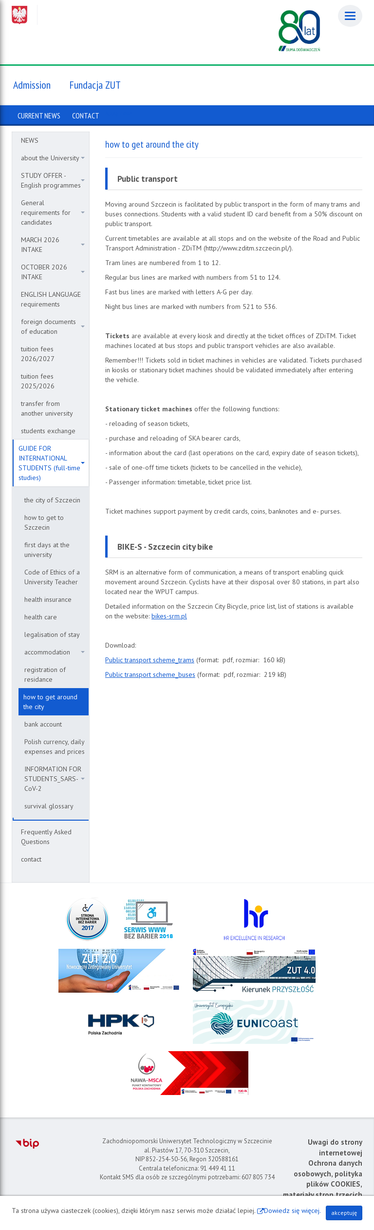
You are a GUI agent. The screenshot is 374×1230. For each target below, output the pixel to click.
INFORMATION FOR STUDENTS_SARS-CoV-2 (54, 779)
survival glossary (49, 806)
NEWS (29, 140)
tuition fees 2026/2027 (38, 354)
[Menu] (350, 16)
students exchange (48, 430)
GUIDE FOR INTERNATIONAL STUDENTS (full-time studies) (52, 463)
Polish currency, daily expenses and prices (54, 746)
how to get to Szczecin (44, 522)
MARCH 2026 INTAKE (53, 244)
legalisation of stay (52, 634)
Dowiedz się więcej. (292, 1210)
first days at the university (47, 549)
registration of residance (45, 674)
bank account (43, 724)
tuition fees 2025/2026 (38, 381)
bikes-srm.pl (169, 616)
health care (40, 617)
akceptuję (344, 1212)
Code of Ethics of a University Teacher (52, 577)
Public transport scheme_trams (149, 659)
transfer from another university (47, 408)
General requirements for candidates (53, 212)
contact (31, 859)
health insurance (48, 599)
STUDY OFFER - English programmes (53, 180)
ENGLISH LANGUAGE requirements (51, 299)
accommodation (54, 652)
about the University (53, 158)
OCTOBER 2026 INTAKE (53, 272)
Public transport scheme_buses (150, 674)
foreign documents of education (53, 326)
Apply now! (118, 113)
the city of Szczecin (52, 500)
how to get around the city (50, 701)
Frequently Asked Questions (46, 836)
